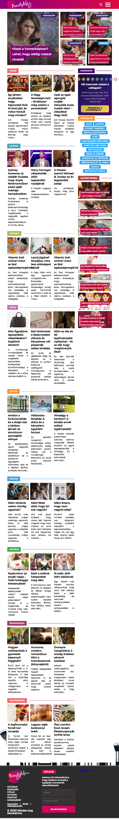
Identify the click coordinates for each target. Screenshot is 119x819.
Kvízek (12, 71)
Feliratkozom (59, 810)
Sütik (25, 805)
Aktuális (14, 550)
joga (89, 125)
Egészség (14, 234)
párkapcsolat (89, 163)
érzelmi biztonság (95, 133)
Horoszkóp (86, 71)
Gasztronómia (17, 701)
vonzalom (88, 159)
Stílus (12, 308)
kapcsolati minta (94, 172)
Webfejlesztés (14, 807)
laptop (99, 125)
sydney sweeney (95, 129)
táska (105, 163)
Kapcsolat (12, 805)
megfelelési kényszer (95, 142)
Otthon (13, 392)
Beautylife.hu (86, 771)
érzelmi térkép (95, 155)
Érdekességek (16, 624)
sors (95, 137)
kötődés (103, 159)
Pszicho (13, 480)
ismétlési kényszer (95, 146)
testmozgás (95, 150)
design (95, 167)
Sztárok (13, 147)
